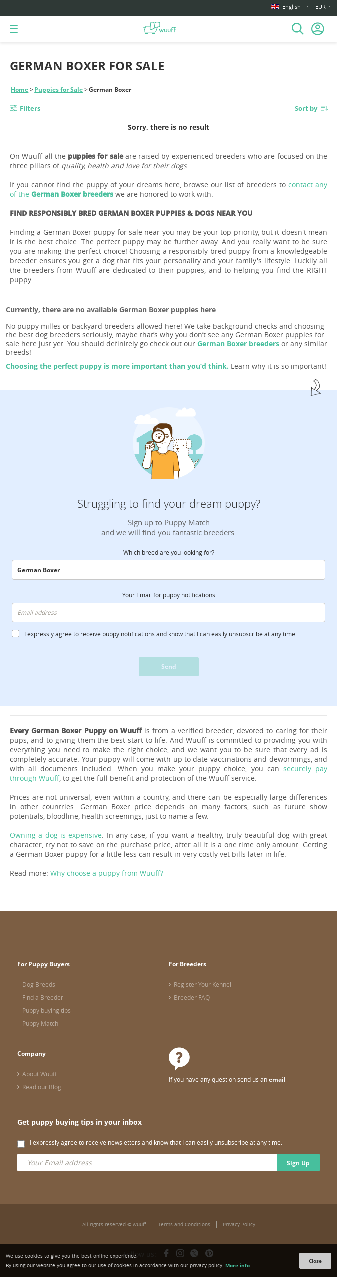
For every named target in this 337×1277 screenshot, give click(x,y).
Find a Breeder (42, 997)
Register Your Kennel (202, 984)
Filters (30, 108)
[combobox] (168, 570)
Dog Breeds (38, 984)
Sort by (306, 108)
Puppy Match (40, 1023)
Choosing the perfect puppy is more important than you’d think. (117, 366)
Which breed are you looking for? (168, 552)
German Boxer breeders (238, 343)
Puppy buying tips (46, 1010)
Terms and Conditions (184, 1224)
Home (19, 89)
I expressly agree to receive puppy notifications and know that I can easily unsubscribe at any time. (160, 634)
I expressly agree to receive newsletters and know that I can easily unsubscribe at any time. (156, 1142)
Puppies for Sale (58, 89)
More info (237, 1265)
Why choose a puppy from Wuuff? (106, 873)
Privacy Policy (239, 1224)
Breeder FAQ (192, 997)
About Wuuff (39, 1074)
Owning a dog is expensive (56, 835)
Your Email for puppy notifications (168, 595)
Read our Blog (41, 1087)
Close (315, 1260)
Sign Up (298, 1163)
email (277, 1079)
